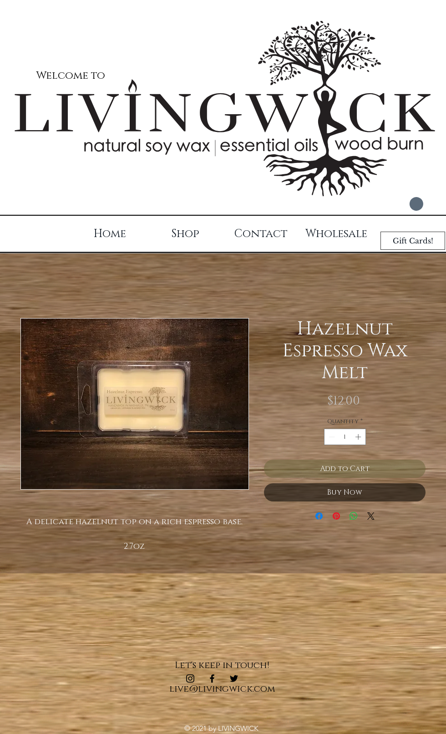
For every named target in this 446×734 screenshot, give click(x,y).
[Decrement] (330, 437)
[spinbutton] (345, 437)
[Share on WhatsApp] (353, 516)
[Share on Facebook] (319, 516)
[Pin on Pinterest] (336, 516)
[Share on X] (370, 516)
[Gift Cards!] (412, 241)
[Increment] (359, 437)
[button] (406, 204)
